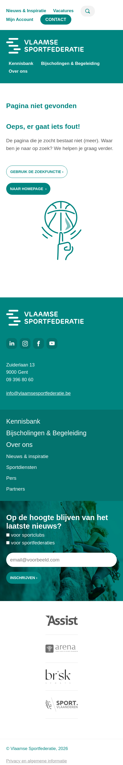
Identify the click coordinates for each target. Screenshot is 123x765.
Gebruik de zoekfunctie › (36, 172)
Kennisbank (21, 63)
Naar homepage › (28, 189)
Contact (55, 19)
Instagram (25, 343)
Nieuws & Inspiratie (26, 10)
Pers (11, 478)
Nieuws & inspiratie (27, 456)
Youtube (52, 343)
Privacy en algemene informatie (36, 761)
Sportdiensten (21, 467)
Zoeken (88, 11)
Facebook (38, 343)
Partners (15, 489)
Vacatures (63, 10)
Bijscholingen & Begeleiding (70, 63)
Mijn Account (19, 19)
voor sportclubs (27, 538)
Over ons (18, 71)
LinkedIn (11, 343)
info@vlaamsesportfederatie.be (38, 393)
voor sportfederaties (33, 546)
